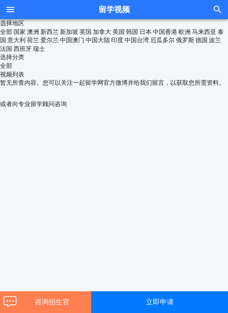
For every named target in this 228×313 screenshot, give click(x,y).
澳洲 (33, 31)
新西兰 (49, 31)
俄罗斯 (185, 40)
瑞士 (39, 48)
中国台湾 (137, 40)
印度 (117, 40)
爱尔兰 (49, 40)
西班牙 (22, 48)
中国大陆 (98, 40)
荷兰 (33, 40)
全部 (6, 31)
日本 (145, 31)
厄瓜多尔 (162, 40)
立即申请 (160, 302)
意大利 (16, 40)
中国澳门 (72, 40)
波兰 (215, 40)
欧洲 (184, 31)
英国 (85, 31)
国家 (19, 31)
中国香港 (165, 31)
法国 (6, 48)
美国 (118, 31)
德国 (201, 40)
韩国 (132, 31)
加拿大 (102, 31)
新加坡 (69, 31)
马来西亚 (204, 31)
